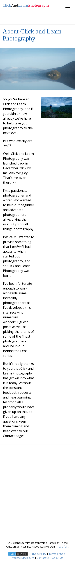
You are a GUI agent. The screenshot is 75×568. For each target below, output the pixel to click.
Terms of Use (57, 554)
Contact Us (43, 558)
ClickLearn (26, 5)
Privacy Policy (38, 554)
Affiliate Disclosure (23, 558)
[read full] (62, 546)
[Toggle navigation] (68, 7)
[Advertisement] (37, 494)
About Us (57, 558)
